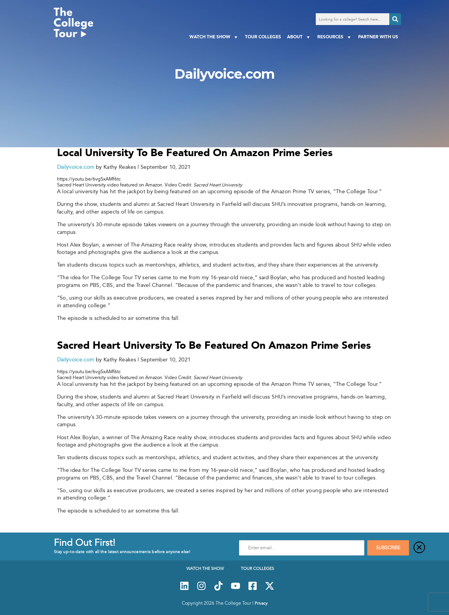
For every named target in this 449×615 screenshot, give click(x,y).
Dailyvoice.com (75, 167)
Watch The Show (214, 37)
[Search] (395, 19)
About (299, 37)
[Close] (419, 547)
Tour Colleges (263, 36)
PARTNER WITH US (378, 36)
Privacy (261, 603)
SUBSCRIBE (388, 548)
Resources (334, 37)
